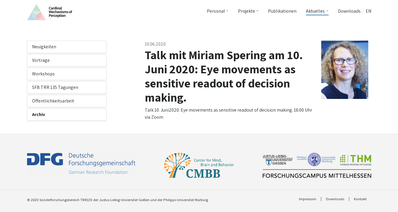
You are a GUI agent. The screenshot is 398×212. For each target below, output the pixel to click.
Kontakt (360, 199)
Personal (216, 11)
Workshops (43, 74)
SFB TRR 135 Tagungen (55, 87)
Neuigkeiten (44, 47)
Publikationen (282, 11)
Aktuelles (315, 11)
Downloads (349, 11)
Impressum (307, 199)
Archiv (38, 114)
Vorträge (41, 60)
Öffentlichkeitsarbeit (53, 101)
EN (368, 11)
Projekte (246, 11)
